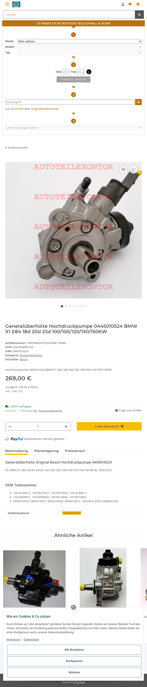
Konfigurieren (74, 661)
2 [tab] (66, 306)
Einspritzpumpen (31, 355)
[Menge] (38, 426)
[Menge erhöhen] (66, 426)
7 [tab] (85, 306)
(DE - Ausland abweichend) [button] (47, 410)
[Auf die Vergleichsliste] (123, 169)
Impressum (13, 639)
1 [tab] (62, 306)
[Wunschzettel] (130, 4)
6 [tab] (81, 306)
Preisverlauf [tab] (75, 451)
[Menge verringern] (9, 426)
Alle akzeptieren (74, 649)
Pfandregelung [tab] (46, 451)
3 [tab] (70, 306)
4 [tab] (73, 306)
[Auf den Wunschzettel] (133, 169)
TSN (78, 72)
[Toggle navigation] (7, 2)
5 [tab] (77, 306)
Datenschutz (31, 639)
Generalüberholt (71, 513)
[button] (122, 4)
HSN (63, 72)
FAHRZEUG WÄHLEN (73, 79)
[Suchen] (69, 14)
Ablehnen (74, 672)
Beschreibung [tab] (16, 451)
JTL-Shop (80, 682)
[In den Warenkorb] (8, 160)
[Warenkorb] (138, 4)
